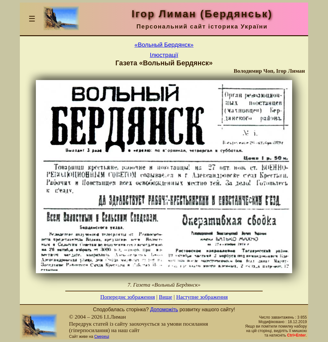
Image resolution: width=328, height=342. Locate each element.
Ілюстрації (164, 55)
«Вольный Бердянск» (164, 44)
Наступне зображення (202, 297)
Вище (165, 297)
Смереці (101, 336)
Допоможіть (164, 309)
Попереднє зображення (127, 297)
